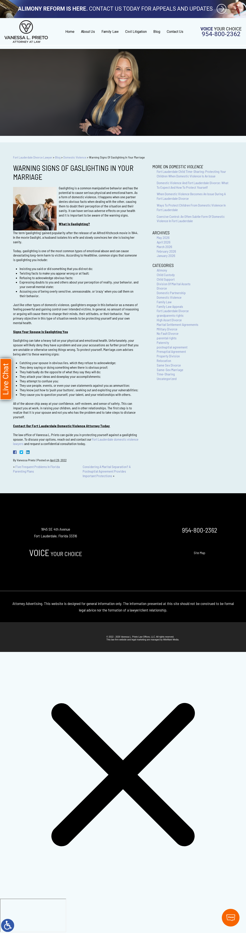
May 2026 (163, 237)
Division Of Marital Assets (173, 284)
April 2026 (163, 242)
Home (69, 32)
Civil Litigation (136, 32)
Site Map (199, 553)
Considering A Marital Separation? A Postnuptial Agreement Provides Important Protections (107, 471)
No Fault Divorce (168, 333)
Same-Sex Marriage (170, 370)
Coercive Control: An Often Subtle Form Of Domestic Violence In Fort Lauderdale (191, 218)
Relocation (164, 360)
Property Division (168, 356)
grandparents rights (170, 315)
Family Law (110, 32)
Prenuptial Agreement (171, 351)
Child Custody (166, 275)
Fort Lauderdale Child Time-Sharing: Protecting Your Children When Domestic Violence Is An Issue (191, 173)
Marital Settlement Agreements (177, 324)
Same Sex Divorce (169, 365)
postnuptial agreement (172, 347)
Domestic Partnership (171, 293)
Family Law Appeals (170, 306)
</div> (33, 915)
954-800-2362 (221, 34)
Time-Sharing (166, 374)
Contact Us (175, 32)
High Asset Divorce (169, 320)
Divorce (162, 288)
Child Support (166, 279)
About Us (88, 32)
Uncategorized (167, 379)
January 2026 (166, 255)
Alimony (162, 270)
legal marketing (138, 639)
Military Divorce (167, 329)
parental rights (167, 338)
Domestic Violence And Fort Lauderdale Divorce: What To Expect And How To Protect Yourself (192, 185)
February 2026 (166, 251)
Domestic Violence (74, 157)
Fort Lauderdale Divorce (173, 311)
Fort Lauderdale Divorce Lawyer (32, 157)
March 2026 (164, 247)
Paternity (163, 342)
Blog (156, 32)
